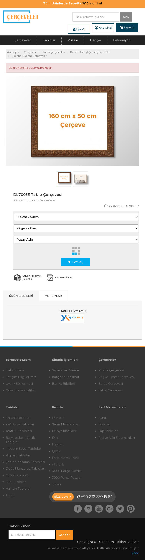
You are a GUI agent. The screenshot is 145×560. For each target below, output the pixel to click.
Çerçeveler (22, 40)
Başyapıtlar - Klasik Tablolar (20, 440)
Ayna (102, 418)
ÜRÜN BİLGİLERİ (21, 296)
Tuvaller (104, 424)
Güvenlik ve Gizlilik (20, 390)
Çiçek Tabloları (17, 475)
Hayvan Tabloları (19, 488)
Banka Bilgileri (63, 383)
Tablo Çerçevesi (110, 390)
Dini (55, 437)
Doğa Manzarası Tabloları (25, 468)
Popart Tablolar (18, 455)
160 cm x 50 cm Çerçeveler (29, 56)
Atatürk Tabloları (19, 431)
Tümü (10, 495)
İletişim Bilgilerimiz (21, 377)
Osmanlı (58, 418)
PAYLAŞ (75, 262)
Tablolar (49, 40)
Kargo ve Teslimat (65, 377)
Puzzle (72, 40)
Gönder (64, 535)
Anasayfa (13, 52)
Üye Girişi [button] (103, 27)
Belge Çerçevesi (110, 383)
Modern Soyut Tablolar (23, 448)
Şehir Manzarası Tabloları (25, 462)
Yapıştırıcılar (108, 431)
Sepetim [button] (127, 27)
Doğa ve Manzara (65, 458)
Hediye (95, 40)
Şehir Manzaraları (65, 424)
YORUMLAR (53, 296)
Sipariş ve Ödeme (65, 370)
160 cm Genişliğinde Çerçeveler (90, 52)
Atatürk (58, 464)
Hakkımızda (15, 370)
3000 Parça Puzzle (66, 477)
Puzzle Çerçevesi (111, 370)
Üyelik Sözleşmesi (19, 383)
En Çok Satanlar (18, 418)
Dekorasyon (122, 40)
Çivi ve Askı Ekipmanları (116, 437)
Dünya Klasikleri (64, 431)
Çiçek (56, 451)
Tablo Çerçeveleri (54, 52)
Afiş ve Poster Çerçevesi (116, 377)
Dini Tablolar (16, 482)
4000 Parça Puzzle (66, 471)
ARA (126, 17)
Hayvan (57, 444)
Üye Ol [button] (79, 29)
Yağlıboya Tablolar (20, 424)
